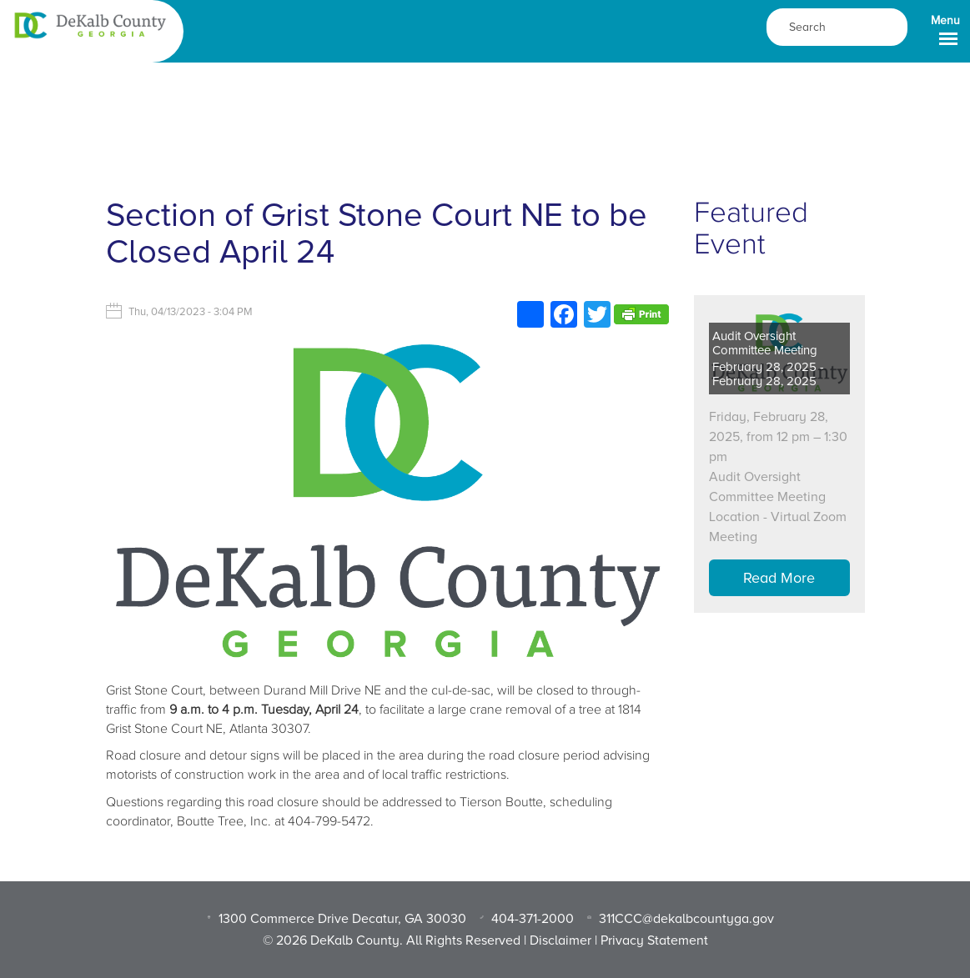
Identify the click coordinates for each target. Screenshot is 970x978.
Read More (779, 578)
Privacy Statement (654, 940)
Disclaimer (560, 940)
